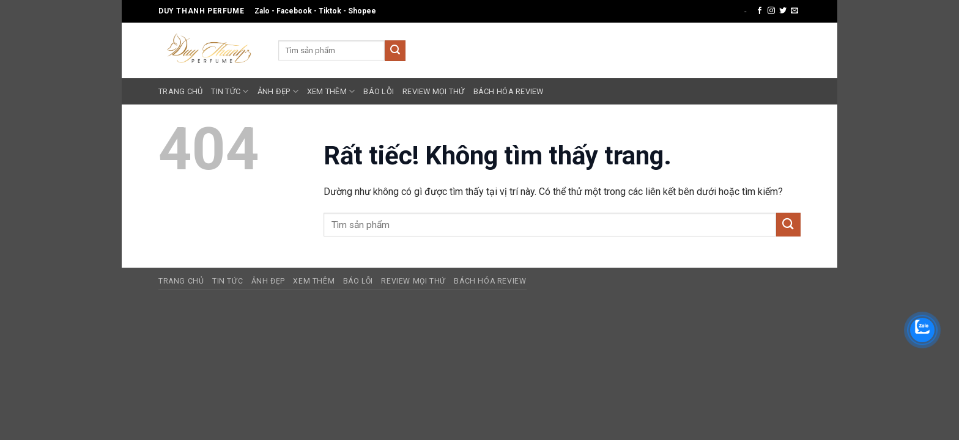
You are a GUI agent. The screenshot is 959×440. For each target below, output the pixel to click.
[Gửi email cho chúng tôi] (794, 11)
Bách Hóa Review (508, 91)
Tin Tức (229, 91)
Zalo (262, 11)
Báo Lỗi (378, 91)
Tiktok (330, 11)
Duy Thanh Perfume (201, 11)
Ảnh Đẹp (277, 91)
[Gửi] (395, 50)
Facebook (294, 11)
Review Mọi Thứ (433, 91)
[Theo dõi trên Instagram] (771, 11)
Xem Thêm (331, 91)
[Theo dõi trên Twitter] (783, 11)
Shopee (362, 11)
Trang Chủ (180, 91)
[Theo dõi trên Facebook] (759, 11)
